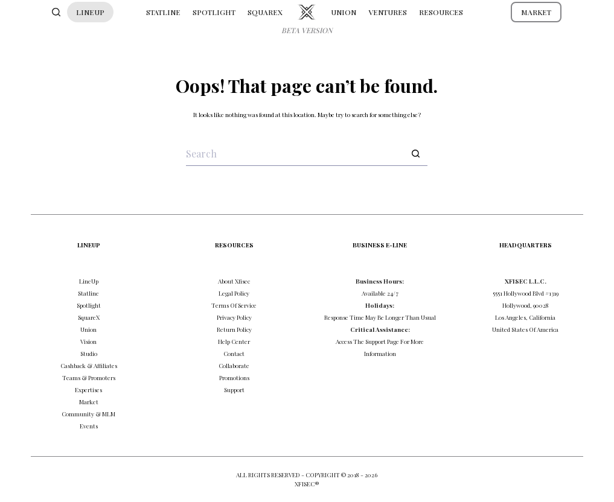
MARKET (536, 12)
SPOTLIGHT (214, 12)
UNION (343, 12)
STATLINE (163, 12)
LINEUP (90, 12)
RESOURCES (441, 12)
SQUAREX (265, 12)
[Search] (56, 12)
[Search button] (415, 154)
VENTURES (387, 12)
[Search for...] (294, 154)
